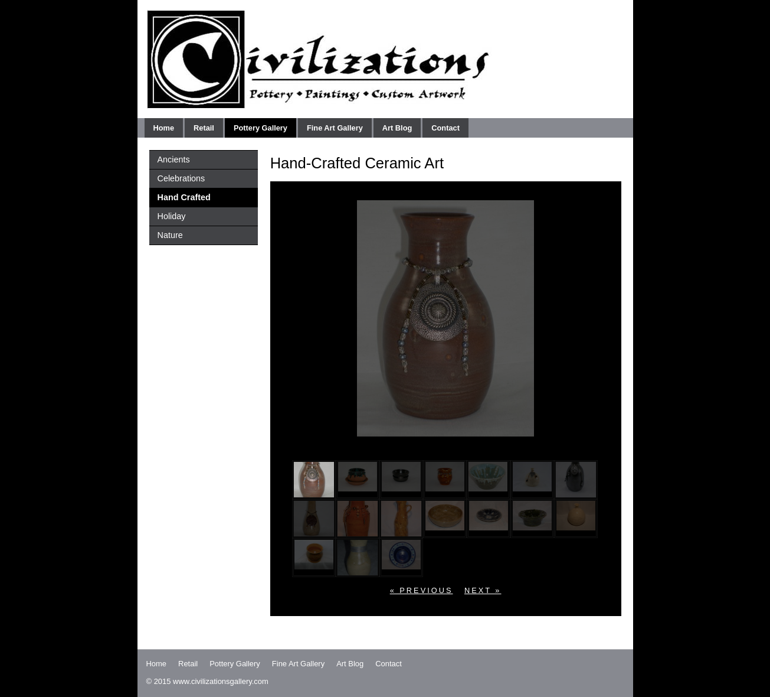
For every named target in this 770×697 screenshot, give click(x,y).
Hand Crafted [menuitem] (184, 197)
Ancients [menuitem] (174, 159)
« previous (421, 590)
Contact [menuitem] (445, 127)
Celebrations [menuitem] (181, 178)
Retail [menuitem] (204, 127)
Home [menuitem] (164, 127)
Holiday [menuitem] (172, 216)
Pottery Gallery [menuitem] (260, 127)
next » (483, 590)
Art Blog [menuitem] (397, 127)
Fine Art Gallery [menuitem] (335, 127)
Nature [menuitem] (170, 235)
